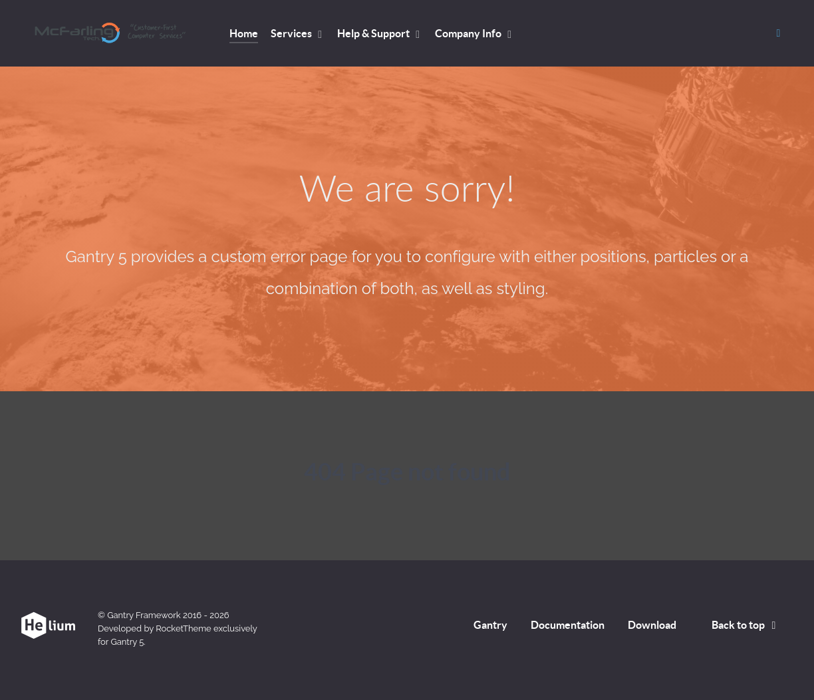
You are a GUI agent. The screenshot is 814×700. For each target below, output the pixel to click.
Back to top (746, 625)
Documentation (568, 625)
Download (652, 625)
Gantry (490, 625)
